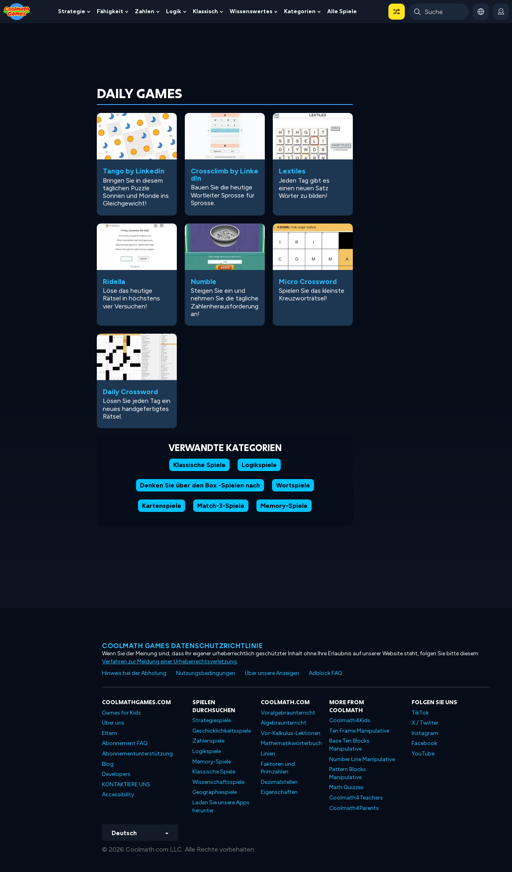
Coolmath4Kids (349, 720)
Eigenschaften (279, 792)
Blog (108, 764)
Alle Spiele (342, 11)
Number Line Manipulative (362, 759)
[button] (396, 12)
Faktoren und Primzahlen (278, 768)
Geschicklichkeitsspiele (221, 730)
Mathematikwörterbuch (291, 743)
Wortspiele (293, 485)
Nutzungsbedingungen (205, 673)
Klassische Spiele (199, 465)
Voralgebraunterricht (288, 712)
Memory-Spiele (284, 506)
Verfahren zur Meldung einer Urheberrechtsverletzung (169, 661)
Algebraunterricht (283, 722)
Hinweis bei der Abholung (134, 673)
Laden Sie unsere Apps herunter (221, 806)
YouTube (423, 753)
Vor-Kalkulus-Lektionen (290, 733)
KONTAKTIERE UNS (126, 784)
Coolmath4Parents (354, 808)
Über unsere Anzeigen (272, 673)
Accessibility (118, 794)
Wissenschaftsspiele (218, 782)
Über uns (113, 722)
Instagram (425, 733)
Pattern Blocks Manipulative (347, 773)
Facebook (424, 743)
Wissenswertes (251, 11)
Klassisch (205, 11)
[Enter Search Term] (439, 12)
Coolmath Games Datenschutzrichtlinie (182, 646)
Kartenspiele (161, 506)
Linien (268, 753)
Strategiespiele (211, 720)
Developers (116, 774)
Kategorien (300, 11)
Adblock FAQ (325, 673)
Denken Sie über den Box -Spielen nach (200, 485)
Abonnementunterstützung (137, 753)
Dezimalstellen (279, 782)
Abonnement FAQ (125, 743)
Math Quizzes (346, 787)
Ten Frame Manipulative (359, 730)
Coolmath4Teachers (356, 797)
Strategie (71, 11)
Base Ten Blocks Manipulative (349, 744)
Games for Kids (121, 712)
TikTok (420, 712)
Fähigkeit (110, 11)
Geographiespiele (214, 792)
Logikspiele (259, 465)
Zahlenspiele (208, 740)
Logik (173, 11)
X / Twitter (425, 722)
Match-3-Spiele (220, 506)
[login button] (501, 12)
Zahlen (144, 11)
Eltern (109, 733)
